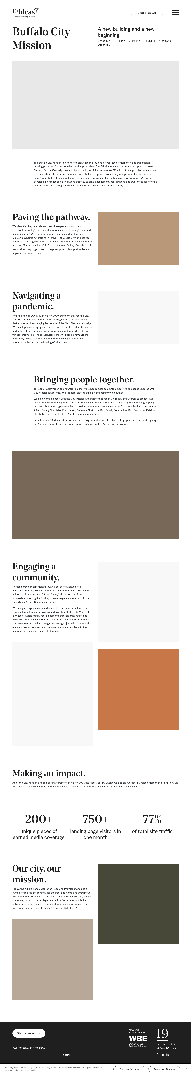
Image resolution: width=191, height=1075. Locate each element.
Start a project (147, 13)
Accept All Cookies (164, 1069)
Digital (121, 40)
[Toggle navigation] (175, 12)
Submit (66, 1054)
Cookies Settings (129, 1069)
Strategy (104, 44)
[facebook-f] (157, 1055)
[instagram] (162, 1055)
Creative (104, 40)
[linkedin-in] (167, 1055)
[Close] (186, 1069)
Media (136, 40)
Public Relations (158, 40)
